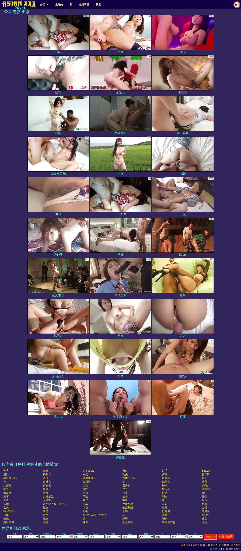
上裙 (204, 507)
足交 (45, 514)
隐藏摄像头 (89, 478)
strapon (206, 470)
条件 (195, 544)
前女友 (47, 485)
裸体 (85, 522)
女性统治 (48, 496)
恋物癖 (47, 500)
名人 (6, 507)
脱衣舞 (206, 474)
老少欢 (126, 485)
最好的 (59, 4)
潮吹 (164, 518)
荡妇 (164, 503)
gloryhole (88, 470)
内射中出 (8, 522)
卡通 (6, 500)
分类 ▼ (44, 4)
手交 (85, 474)
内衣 (85, 507)
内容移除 (224, 544)
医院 (85, 489)
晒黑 (204, 481)
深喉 (45, 470)
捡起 (125, 496)
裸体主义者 (129, 478)
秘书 (164, 485)
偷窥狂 (206, 514)
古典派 (206, 511)
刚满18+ (207, 489)
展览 (45, 489)
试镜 (6, 503)
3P (203, 492)
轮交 (45, 518)
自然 (125, 470)
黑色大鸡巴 (10, 478)
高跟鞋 (87, 481)
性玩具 (166, 489)
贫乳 (164, 507)
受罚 (125, 511)
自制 (85, 485)
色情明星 (84, 4)
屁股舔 (166, 478)
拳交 (45, 511)
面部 (45, 492)
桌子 (204, 478)
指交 (45, 507)
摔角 (204, 522)
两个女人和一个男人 (55, 503)
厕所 (204, 500)
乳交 (204, 496)
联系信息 (186, 544)
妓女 (204, 518)
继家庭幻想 (168, 522)
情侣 (6, 518)
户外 (125, 489)
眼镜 (45, 522)
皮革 (85, 503)
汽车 (6, 496)
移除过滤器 (225, 536)
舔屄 (125, 518)
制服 (204, 503)
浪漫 (45, 478)
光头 (6, 470)
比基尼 (7, 485)
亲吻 (85, 496)
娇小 (125, 492)
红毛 (164, 470)
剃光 (164, 496)
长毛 (85, 511)
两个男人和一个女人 (95, 514)
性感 (164, 492)
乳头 (125, 474)
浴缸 (6, 474)
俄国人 (166, 481)
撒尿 (125, 500)
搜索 (98, 4)
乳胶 (85, 500)
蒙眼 (6, 489)
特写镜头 (8, 511)
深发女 (7, 492)
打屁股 (166, 511)
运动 (164, 514)
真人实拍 (127, 522)
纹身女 (206, 485)
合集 (6, 514)
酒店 (85, 492)
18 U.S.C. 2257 (208, 544)
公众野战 (127, 507)
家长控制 (236, 544)
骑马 (164, 474)
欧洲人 (47, 481)
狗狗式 (47, 474)
